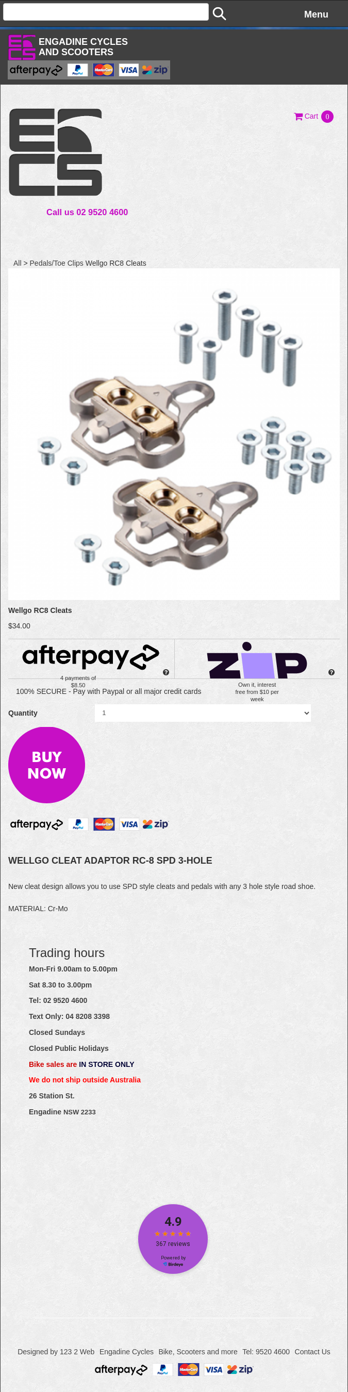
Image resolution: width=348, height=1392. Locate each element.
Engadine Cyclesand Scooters (83, 47)
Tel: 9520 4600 (266, 1352)
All (17, 263)
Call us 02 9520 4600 (87, 212)
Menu (316, 14)
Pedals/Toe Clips (57, 263)
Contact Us (312, 1352)
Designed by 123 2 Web (56, 1352)
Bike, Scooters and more (197, 1352)
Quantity (23, 713)
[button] (314, 116)
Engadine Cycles (127, 1352)
